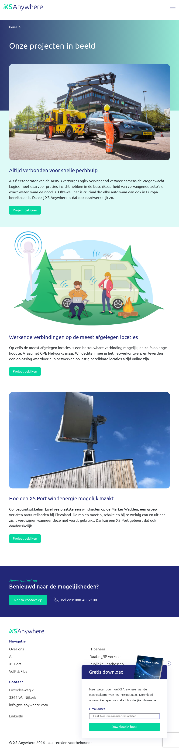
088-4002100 (79, 600)
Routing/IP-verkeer (105, 656)
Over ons (16, 649)
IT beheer (97, 649)
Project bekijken (25, 210)
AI (10, 656)
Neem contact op (28, 600)
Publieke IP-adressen (107, 664)
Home (13, 27)
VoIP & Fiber (19, 671)
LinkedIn (16, 716)
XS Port (15, 664)
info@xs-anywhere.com (28, 705)
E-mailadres (97, 708)
